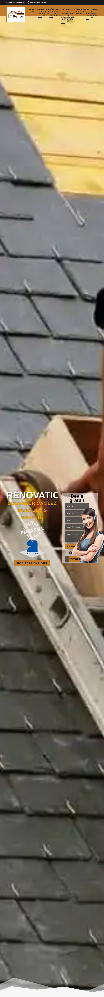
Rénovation (32, 495)
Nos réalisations (32, 563)
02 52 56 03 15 (15, 2)
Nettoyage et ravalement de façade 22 (92, 13)
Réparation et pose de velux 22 (80, 11)
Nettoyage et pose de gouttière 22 (43, 12)
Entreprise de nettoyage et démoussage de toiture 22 (67, 15)
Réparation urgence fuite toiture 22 (55, 12)
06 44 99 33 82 (36, 2)
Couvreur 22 (33, 10)
